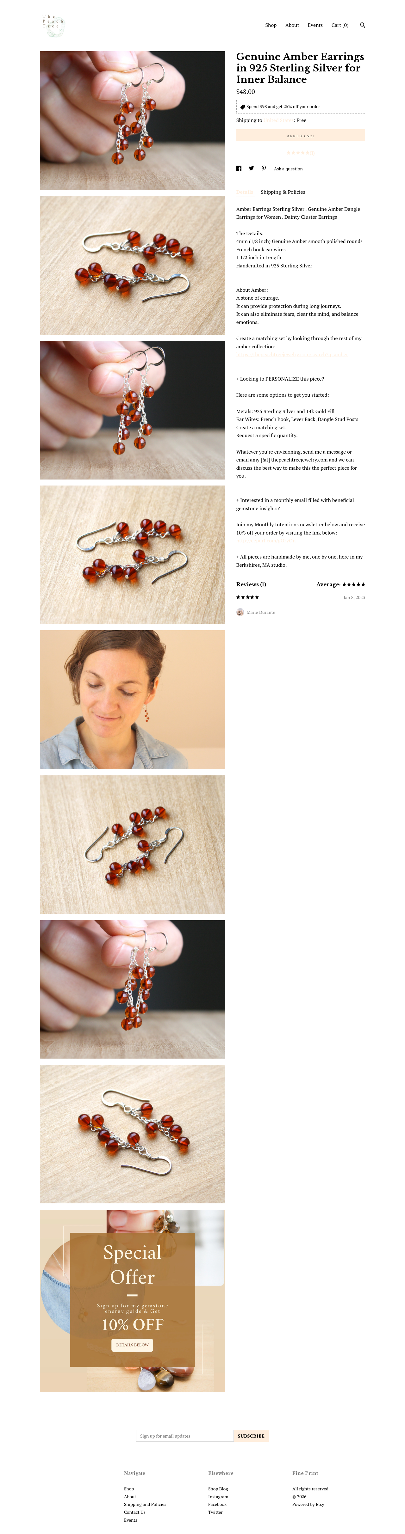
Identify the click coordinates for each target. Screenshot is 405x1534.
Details (245, 191)
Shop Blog (218, 1489)
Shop (271, 24)
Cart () (340, 24)
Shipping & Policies (283, 191)
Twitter (215, 1512)
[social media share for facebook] (239, 169)
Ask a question (288, 169)
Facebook (217, 1504)
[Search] (362, 25)
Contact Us (135, 1512)
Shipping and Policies (145, 1504)
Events (315, 24)
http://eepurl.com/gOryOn (266, 540)
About (292, 24)
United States (279, 120)
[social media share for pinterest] (264, 169)
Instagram (218, 1497)
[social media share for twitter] (252, 169)
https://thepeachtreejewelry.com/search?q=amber (292, 354)
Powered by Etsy (308, 1504)
